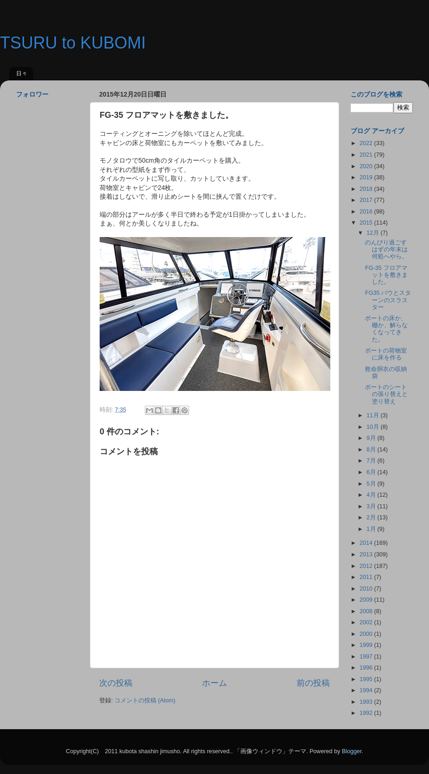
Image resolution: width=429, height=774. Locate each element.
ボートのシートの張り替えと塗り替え (386, 394)
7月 (372, 460)
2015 (366, 222)
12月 (374, 233)
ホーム (214, 683)
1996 (366, 667)
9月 (372, 438)
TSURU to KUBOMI (73, 42)
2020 (366, 166)
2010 (366, 588)
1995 (366, 679)
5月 (372, 484)
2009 (366, 600)
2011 (366, 577)
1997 (366, 656)
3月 (372, 506)
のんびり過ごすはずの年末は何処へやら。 (386, 249)
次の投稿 (115, 683)
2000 (366, 634)
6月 (372, 472)
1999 (366, 645)
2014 (366, 543)
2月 (372, 517)
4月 (372, 495)
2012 (366, 566)
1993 (366, 702)
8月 (372, 449)
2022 (366, 143)
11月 (374, 415)
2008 (366, 611)
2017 (366, 200)
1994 (366, 690)
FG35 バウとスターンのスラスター (388, 300)
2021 (366, 155)
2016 (366, 211)
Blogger (352, 751)
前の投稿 (313, 683)
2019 (366, 177)
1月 (372, 529)
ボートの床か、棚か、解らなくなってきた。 (386, 328)
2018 (366, 189)
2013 (366, 554)
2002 (366, 622)
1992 (366, 713)
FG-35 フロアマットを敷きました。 (386, 275)
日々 (21, 73)
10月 (374, 427)
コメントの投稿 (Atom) (144, 700)
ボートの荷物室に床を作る (386, 354)
